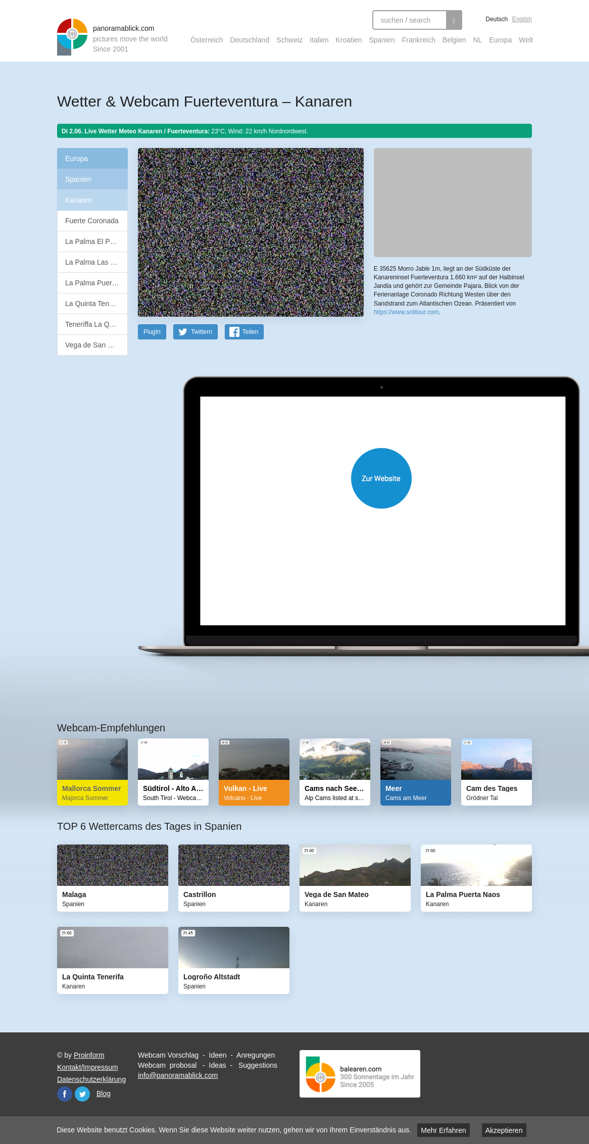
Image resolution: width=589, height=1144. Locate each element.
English (522, 19)
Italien (319, 39)
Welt (526, 39)
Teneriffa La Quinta (95, 324)
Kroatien (348, 39)
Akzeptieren (504, 1130)
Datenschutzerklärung (91, 1079)
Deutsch (496, 19)
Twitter (82, 1094)
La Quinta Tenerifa (94, 304)
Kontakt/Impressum (87, 1067)
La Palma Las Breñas (96, 262)
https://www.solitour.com (406, 312)
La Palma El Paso (93, 241)
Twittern (201, 331)
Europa (500, 39)
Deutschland (249, 39)
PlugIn (152, 331)
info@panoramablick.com (178, 1075)
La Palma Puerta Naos (96, 283)
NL (477, 39)
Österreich (206, 39)
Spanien (382, 39)
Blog (103, 1093)
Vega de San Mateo (96, 345)
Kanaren (78, 200)
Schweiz (289, 39)
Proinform (89, 1055)
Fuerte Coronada (92, 221)
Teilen (250, 331)
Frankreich (418, 39)
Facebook (64, 1094)
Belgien (454, 39)
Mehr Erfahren (443, 1130)
